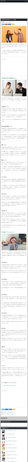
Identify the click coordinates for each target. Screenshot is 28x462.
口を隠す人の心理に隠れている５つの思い (11, 430)
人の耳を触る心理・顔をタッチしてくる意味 (11, 454)
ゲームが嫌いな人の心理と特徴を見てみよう (11, 461)
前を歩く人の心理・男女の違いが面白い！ (11, 451)
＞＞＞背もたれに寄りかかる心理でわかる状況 (8, 385)
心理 (7, 22)
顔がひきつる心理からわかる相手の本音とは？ (11, 447)
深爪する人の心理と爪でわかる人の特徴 (11, 437)
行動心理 (3, 22)
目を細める (9, 22)
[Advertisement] (14, 10)
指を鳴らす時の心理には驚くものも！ (10, 444)
